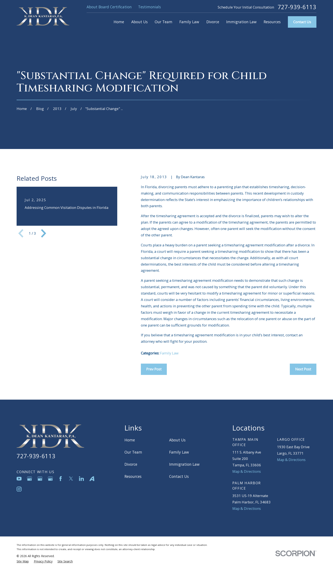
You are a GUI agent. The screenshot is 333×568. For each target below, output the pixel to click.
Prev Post (153, 369)
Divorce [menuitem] (212, 21)
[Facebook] (60, 478)
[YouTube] (19, 478)
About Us (177, 439)
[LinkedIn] (81, 478)
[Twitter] (71, 478)
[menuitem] (23, 561)
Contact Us (302, 21)
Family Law (169, 353)
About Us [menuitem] (139, 21)
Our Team (133, 452)
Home (129, 439)
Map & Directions (246, 471)
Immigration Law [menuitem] (241, 21)
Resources (132, 476)
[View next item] (43, 233)
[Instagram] (19, 489)
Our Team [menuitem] (163, 21)
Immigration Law (184, 464)
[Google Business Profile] (29, 478)
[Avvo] (91, 478)
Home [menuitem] (119, 21)
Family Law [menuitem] (189, 21)
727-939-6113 (297, 7)
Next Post (303, 369)
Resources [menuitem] (272, 21)
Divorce (130, 464)
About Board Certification (109, 6)
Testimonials (149, 6)
